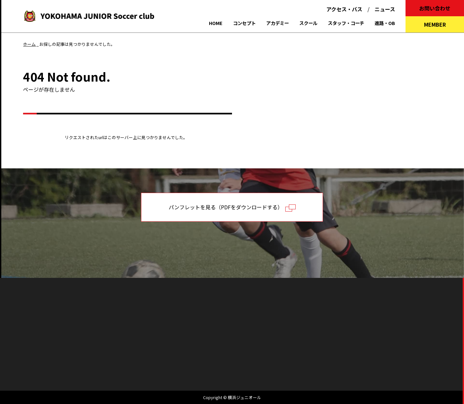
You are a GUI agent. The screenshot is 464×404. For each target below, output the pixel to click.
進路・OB (385, 23)
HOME (216, 23)
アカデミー (277, 23)
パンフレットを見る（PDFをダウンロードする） (232, 207)
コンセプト (244, 23)
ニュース (385, 9)
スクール (308, 23)
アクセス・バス (344, 9)
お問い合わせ (434, 8)
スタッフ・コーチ (346, 23)
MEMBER (435, 24)
